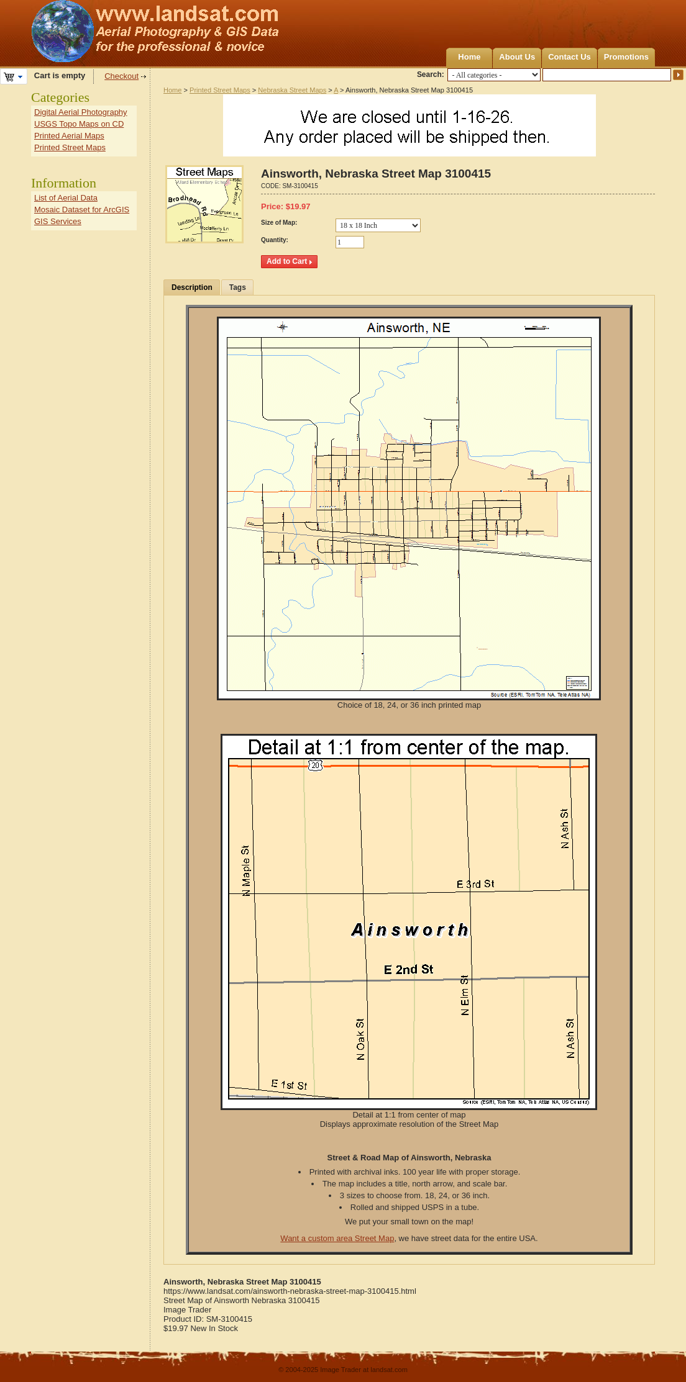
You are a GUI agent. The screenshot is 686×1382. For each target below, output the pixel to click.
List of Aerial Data (66, 197)
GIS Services (57, 221)
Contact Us (569, 56)
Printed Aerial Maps (69, 135)
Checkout (121, 76)
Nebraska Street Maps (292, 90)
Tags (237, 287)
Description (192, 287)
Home (469, 56)
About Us (517, 56)
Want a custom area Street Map (337, 1238)
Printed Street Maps (220, 90)
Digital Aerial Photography (80, 112)
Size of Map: (279, 222)
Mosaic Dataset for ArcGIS (81, 209)
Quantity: (274, 240)
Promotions (626, 56)
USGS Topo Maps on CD (79, 124)
